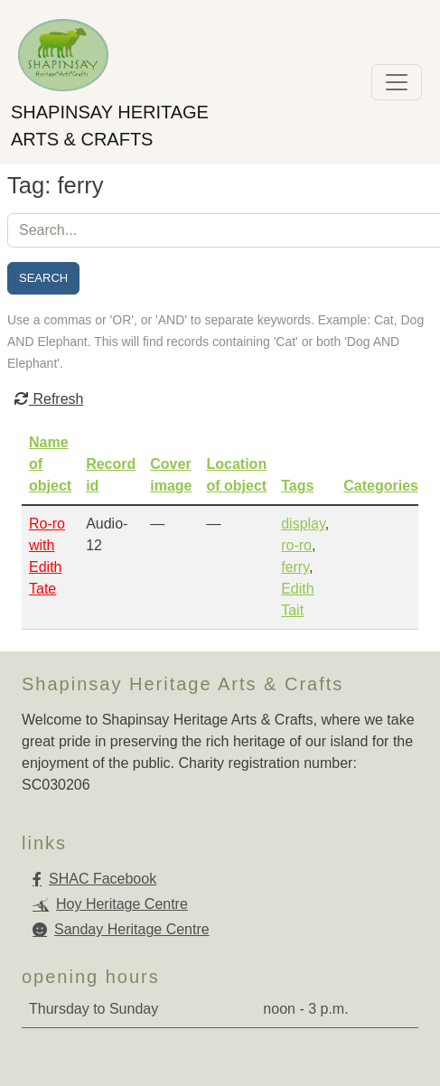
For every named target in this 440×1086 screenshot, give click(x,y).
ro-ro (296, 545)
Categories (380, 485)
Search (43, 278)
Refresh (48, 399)
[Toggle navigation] (396, 82)
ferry (295, 567)
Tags (297, 485)
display (303, 523)
